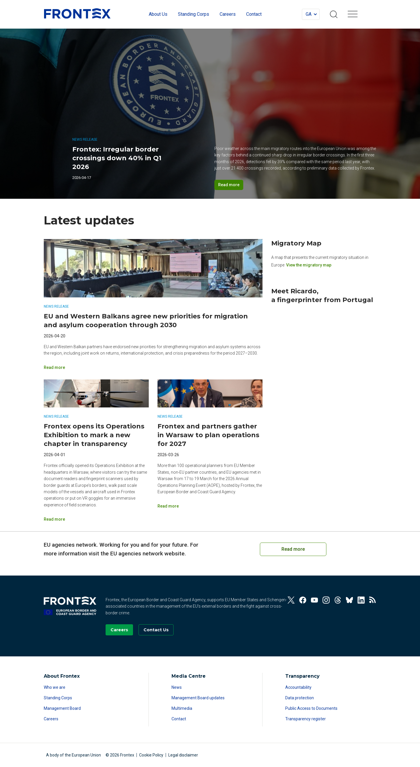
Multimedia (182, 708)
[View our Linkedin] (361, 600)
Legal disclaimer (183, 755)
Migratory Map (296, 243)
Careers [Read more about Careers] (51, 719)
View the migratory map (308, 265)
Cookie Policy (151, 755)
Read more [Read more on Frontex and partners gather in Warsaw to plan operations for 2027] (168, 506)
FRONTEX (77, 13)
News (177, 687)
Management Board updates (198, 697)
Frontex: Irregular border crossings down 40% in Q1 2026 (116, 158)
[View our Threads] (337, 600)
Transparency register (305, 719)
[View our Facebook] (302, 600)
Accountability (298, 687)
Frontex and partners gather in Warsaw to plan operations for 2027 (208, 435)
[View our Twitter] (291, 600)
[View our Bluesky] (349, 600)
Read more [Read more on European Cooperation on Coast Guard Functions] (293, 549)
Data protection (299, 697)
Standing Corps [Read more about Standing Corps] (58, 697)
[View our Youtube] (314, 600)
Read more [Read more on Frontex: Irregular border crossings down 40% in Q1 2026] (228, 184)
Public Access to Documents (311, 708)
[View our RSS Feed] (372, 600)
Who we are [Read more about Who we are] (54, 687)
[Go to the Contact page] (156, 629)
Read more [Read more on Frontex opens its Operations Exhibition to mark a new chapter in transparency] (54, 519)
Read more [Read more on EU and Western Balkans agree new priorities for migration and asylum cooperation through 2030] (54, 367)
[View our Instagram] (326, 600)
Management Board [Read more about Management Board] (62, 708)
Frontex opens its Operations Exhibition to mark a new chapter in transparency (94, 435)
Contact (179, 719)
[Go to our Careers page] (119, 629)
